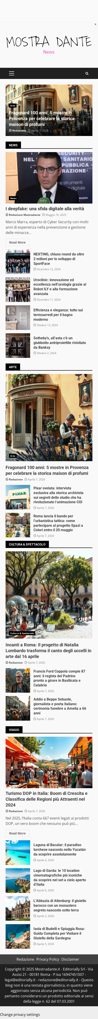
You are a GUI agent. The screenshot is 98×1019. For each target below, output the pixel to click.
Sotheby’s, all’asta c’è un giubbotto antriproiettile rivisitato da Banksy (18, 345)
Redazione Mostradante (24, 215)
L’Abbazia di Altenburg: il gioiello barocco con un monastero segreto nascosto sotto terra (18, 908)
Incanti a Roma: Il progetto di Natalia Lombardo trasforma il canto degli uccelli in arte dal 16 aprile (49, 595)
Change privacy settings (20, 1014)
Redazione (19, 130)
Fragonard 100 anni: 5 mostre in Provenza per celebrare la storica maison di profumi (42, 118)
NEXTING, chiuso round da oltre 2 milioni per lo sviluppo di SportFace (18, 261)
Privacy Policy (47, 959)
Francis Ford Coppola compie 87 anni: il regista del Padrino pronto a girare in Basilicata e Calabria (18, 680)
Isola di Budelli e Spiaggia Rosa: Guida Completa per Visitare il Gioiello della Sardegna (18, 936)
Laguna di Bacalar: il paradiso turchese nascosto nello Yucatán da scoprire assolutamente (18, 852)
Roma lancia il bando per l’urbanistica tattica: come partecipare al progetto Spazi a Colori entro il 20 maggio (18, 525)
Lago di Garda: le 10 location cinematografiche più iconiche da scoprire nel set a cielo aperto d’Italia (18, 880)
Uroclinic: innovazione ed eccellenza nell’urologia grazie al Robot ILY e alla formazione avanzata (18, 289)
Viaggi (13, 782)
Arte (12, 105)
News (13, 198)
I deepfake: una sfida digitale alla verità (49, 178)
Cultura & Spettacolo (22, 633)
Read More (17, 242)
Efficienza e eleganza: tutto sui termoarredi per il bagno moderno (18, 317)
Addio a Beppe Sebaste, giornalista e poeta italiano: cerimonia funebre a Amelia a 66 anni (18, 708)
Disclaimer (70, 959)
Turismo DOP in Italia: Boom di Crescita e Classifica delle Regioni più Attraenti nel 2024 (49, 762)
